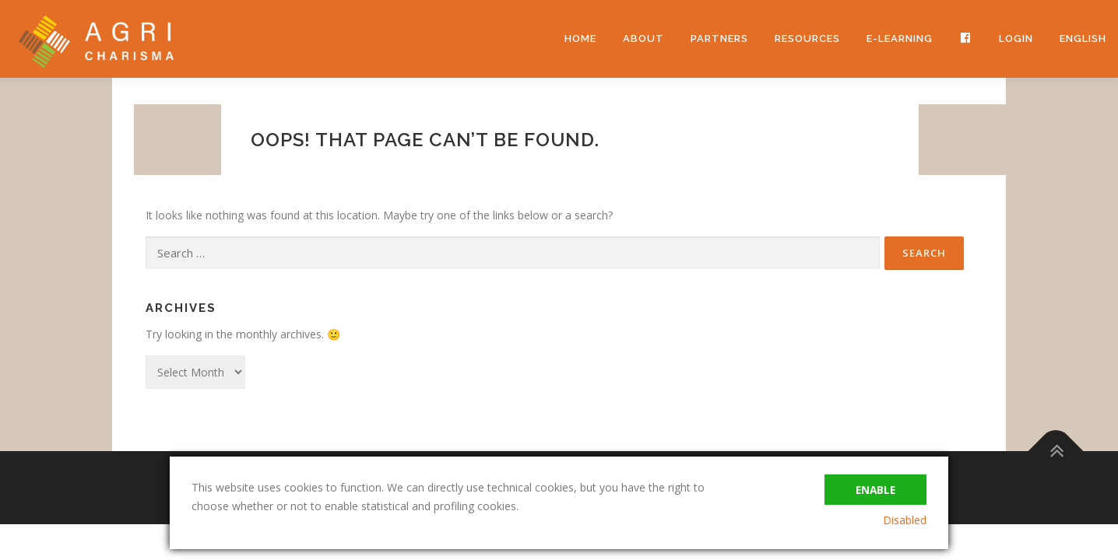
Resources (807, 38)
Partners (719, 38)
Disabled (904, 520)
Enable (874, 487)
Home (580, 38)
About (643, 38)
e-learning (900, 38)
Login (1016, 38)
